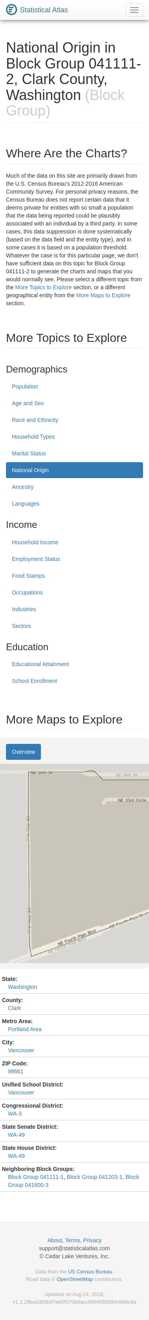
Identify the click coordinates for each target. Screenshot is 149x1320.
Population (25, 386)
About (55, 1240)
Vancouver (21, 1050)
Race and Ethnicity (35, 420)
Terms (72, 1240)
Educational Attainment (40, 664)
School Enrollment (34, 681)
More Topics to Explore (43, 287)
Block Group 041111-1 (36, 1177)
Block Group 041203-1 (94, 1177)
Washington (22, 987)
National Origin (30, 470)
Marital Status (29, 453)
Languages (25, 503)
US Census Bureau (90, 1272)
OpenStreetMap (74, 1279)
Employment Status (36, 559)
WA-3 (14, 1113)
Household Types (33, 436)
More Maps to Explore (103, 295)
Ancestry (22, 487)
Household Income (35, 542)
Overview (23, 752)
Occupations (27, 592)
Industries (24, 609)
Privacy (92, 1240)
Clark (14, 1008)
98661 (15, 1071)
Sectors (21, 626)
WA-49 (16, 1135)
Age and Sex (28, 403)
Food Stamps (28, 576)
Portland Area (25, 1029)
